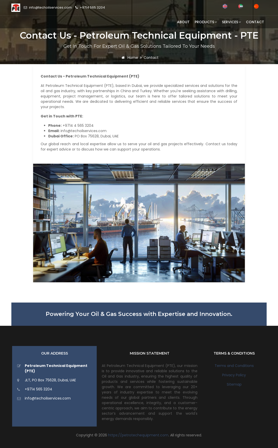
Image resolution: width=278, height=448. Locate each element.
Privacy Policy (234, 375)
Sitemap (234, 384)
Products (206, 21)
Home (129, 57)
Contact (255, 21)
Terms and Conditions (234, 365)
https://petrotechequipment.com (138, 435)
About (183, 21)
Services (231, 21)
